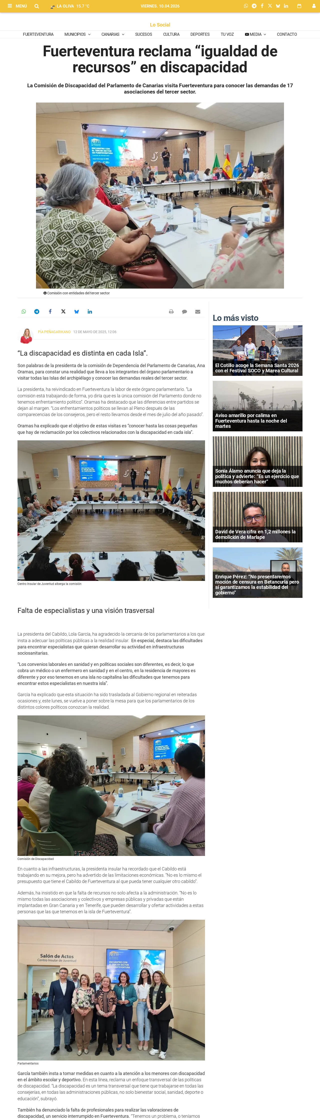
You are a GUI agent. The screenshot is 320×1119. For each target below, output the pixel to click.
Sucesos (143, 34)
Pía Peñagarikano (54, 332)
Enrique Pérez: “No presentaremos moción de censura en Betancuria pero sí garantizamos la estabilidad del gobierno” (257, 585)
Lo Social (160, 25)
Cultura (171, 34)
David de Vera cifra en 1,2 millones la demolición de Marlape (255, 534)
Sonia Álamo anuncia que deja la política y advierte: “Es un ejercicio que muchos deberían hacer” (257, 476)
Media (255, 34)
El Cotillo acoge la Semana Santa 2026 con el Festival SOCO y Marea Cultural (257, 368)
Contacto (287, 34)
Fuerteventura (38, 34)
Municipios (75, 34)
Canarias (111, 34)
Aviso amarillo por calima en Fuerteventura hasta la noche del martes (251, 420)
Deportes (200, 34)
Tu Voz (227, 34)
